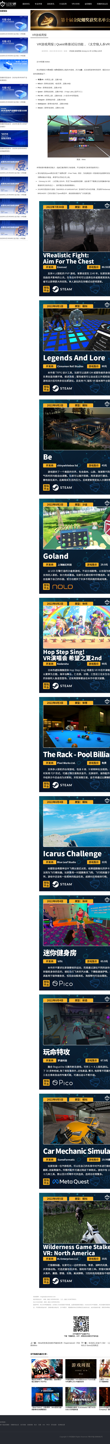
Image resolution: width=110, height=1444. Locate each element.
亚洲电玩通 (61, 1425)
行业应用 (63, 4)
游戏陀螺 (30, 1425)
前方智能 (23, 1425)
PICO (48, 1425)
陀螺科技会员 (102, 4)
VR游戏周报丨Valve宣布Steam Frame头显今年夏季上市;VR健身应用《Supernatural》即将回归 (80, 1382)
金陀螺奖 (88, 4)
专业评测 (38, 4)
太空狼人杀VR (97, 51)
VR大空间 (76, 4)
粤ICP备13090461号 (95, 1437)
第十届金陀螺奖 (4, 1425)
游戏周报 (78, 51)
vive (44, 1425)
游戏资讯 (50, 4)
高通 (39, 1425)
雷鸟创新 (54, 1425)
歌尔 (35, 1425)
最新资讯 (26, 4)
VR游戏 (71, 51)
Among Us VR (87, 51)
